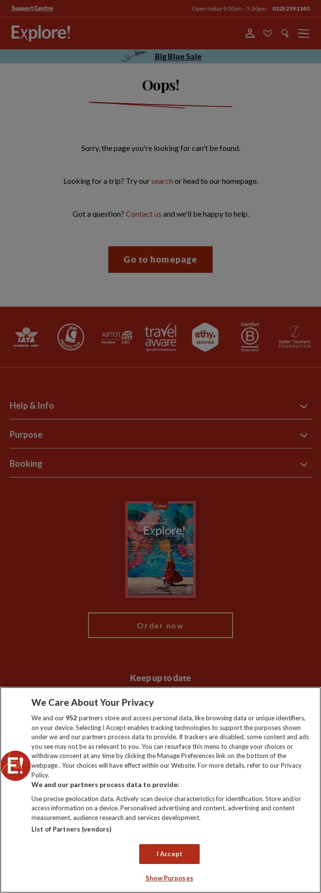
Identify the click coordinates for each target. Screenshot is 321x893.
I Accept (169, 854)
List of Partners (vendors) (71, 829)
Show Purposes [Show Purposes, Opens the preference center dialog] (169, 878)
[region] (160, 790)
